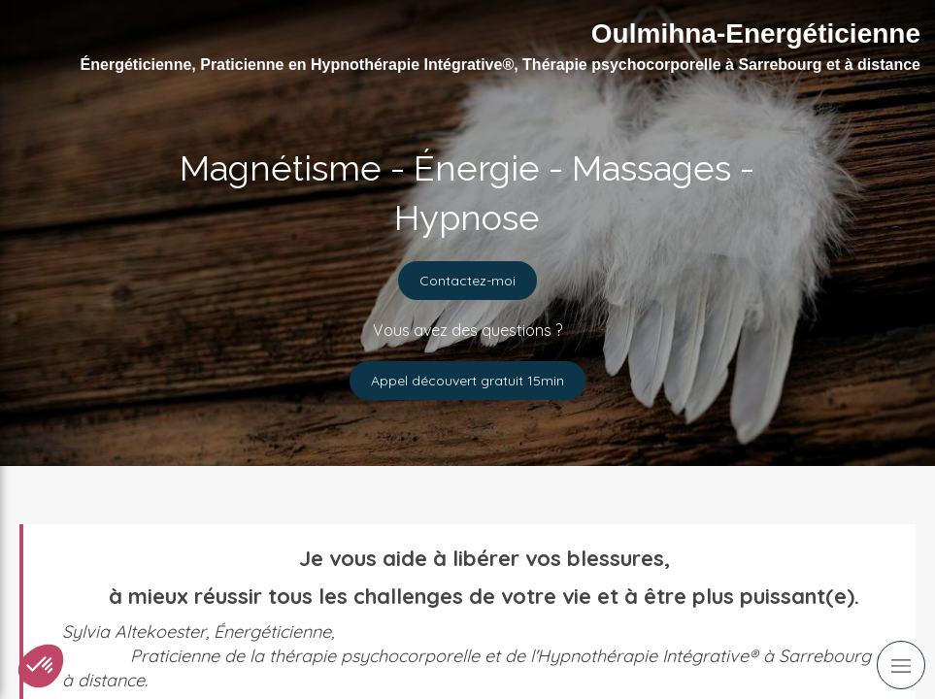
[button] (40, 666)
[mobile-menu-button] (901, 665)
